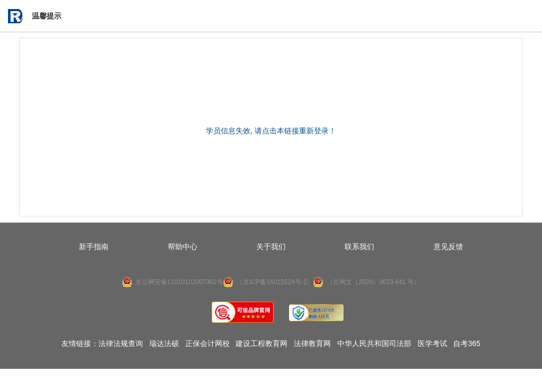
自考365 (466, 343)
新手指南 (94, 246)
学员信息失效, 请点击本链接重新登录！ (271, 130)
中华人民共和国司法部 (374, 343)
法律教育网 (312, 343)
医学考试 (432, 343)
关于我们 (271, 246)
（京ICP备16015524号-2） (275, 282)
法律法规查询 (120, 343)
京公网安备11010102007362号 (179, 282)
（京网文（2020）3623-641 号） (373, 282)
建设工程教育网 (261, 343)
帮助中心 (182, 246)
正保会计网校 (207, 343)
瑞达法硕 (164, 343)
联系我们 (359, 246)
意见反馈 (448, 246)
